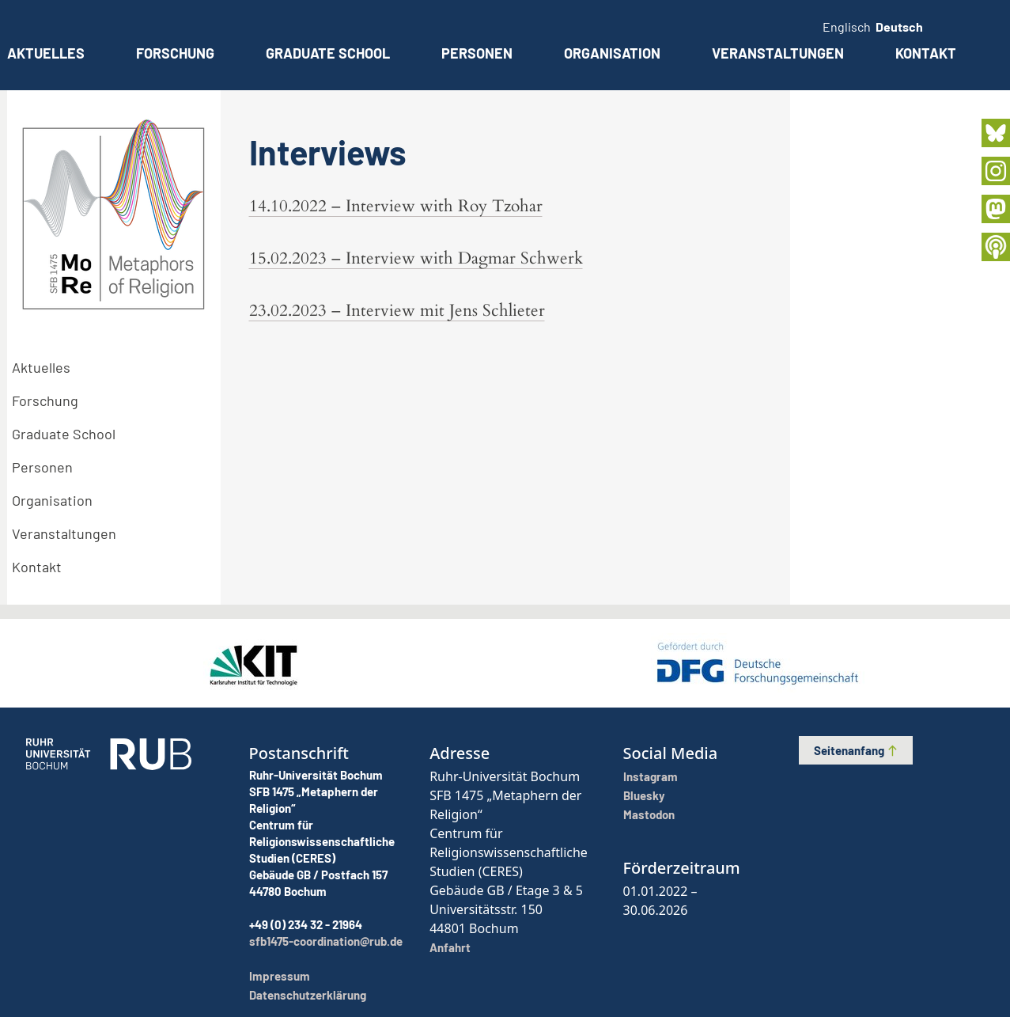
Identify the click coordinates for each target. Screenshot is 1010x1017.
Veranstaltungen (778, 53)
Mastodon (649, 814)
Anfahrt (450, 947)
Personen (477, 53)
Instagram (650, 776)
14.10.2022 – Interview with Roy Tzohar (396, 206)
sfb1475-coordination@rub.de (326, 941)
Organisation (612, 53)
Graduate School (328, 53)
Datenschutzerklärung (307, 995)
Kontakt (925, 53)
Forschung (175, 53)
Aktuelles (46, 53)
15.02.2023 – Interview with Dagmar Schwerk (416, 258)
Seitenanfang (856, 750)
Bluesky (644, 795)
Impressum (279, 976)
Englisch (847, 26)
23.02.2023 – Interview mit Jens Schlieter (397, 310)
